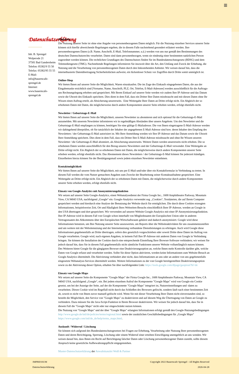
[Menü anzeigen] (225, 5)
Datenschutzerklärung (43, 367)
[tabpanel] (42, 72)
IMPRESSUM (40, 361)
